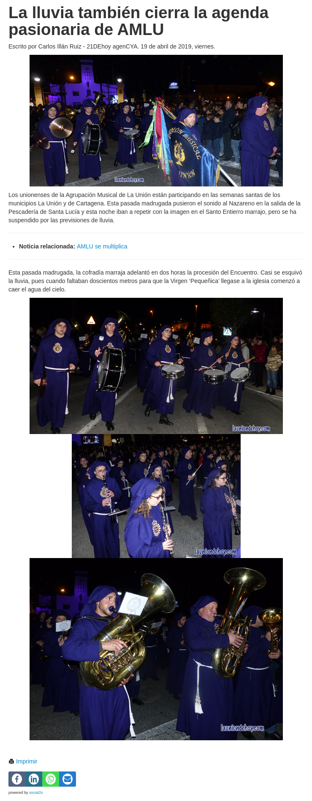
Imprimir (22, 761)
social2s (36, 792)
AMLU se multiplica (101, 246)
